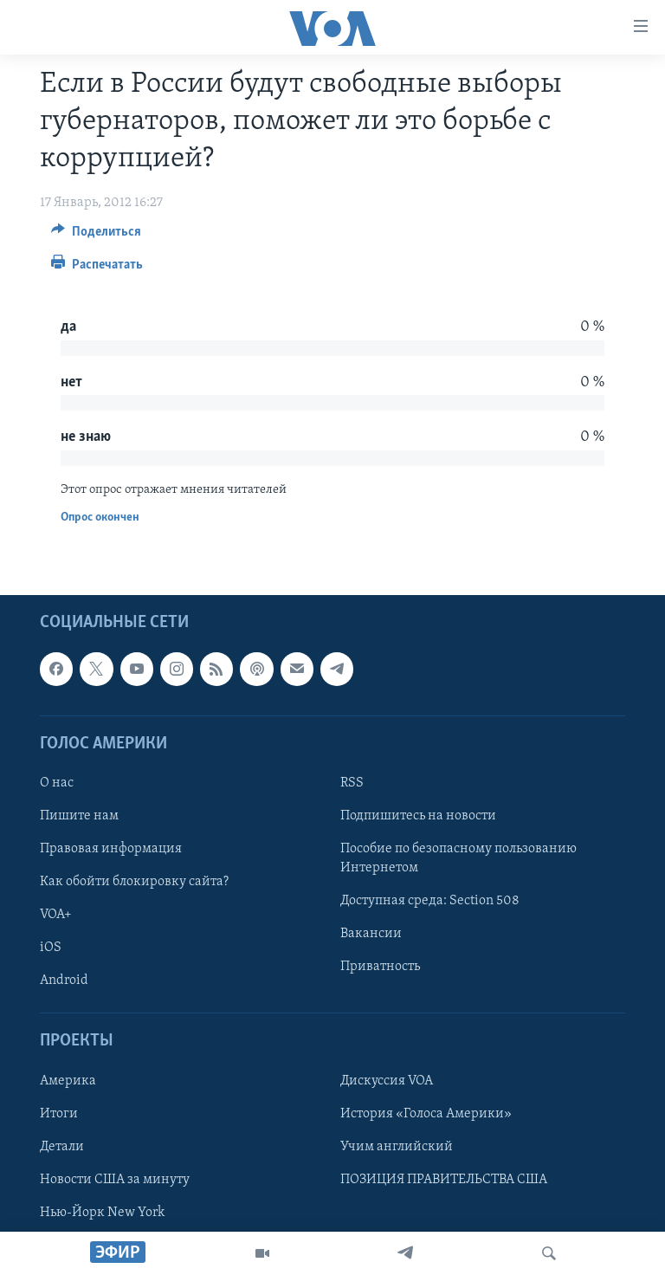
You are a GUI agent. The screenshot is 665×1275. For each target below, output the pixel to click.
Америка (68, 1080)
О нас (57, 783)
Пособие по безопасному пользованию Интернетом (458, 858)
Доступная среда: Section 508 (430, 901)
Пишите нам (79, 816)
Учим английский (396, 1146)
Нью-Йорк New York (102, 1212)
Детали (62, 1146)
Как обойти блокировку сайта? (134, 882)
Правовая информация (111, 849)
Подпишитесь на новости (418, 816)
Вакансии (371, 934)
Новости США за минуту (115, 1179)
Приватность (380, 967)
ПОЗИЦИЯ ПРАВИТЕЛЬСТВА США (443, 1179)
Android (64, 980)
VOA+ (56, 915)
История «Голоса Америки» (426, 1113)
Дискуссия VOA (386, 1080)
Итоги (59, 1113)
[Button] (96, 235)
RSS (352, 783)
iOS (50, 948)
